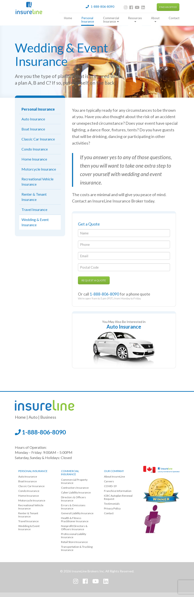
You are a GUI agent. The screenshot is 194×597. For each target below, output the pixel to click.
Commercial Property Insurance (74, 481)
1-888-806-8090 (40, 432)
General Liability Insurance (77, 513)
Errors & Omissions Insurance (73, 507)
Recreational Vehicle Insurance (37, 181)
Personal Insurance (87, 21)
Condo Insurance (34, 149)
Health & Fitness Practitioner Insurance (74, 519)
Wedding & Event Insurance (35, 222)
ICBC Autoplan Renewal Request (118, 497)
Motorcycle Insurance (38, 169)
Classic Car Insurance (38, 139)
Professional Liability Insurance (73, 535)
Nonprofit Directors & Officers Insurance (74, 527)
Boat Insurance (33, 129)
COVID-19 (110, 486)
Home (68, 18)
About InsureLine (114, 476)
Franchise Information (117, 491)
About (155, 19)
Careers (109, 481)
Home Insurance (34, 159)
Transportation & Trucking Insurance (77, 548)
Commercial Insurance (111, 19)
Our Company (114, 471)
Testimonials (112, 503)
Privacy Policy (112, 508)
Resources (135, 19)
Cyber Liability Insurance (76, 492)
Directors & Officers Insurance (73, 499)
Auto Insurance (33, 119)
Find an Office (168, 7)
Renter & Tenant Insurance (34, 197)
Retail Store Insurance (74, 542)
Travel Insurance (34, 209)
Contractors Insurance (75, 487)
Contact (174, 18)
